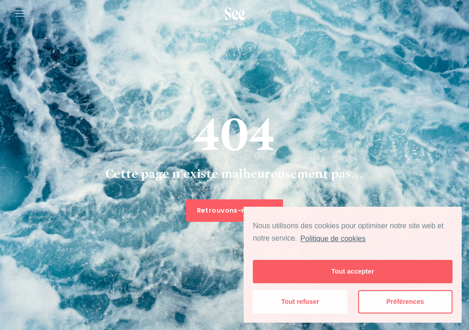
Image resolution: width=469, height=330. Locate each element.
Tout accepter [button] (352, 271)
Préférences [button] (405, 301)
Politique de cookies (332, 238)
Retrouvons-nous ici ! (235, 210)
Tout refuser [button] (300, 301)
